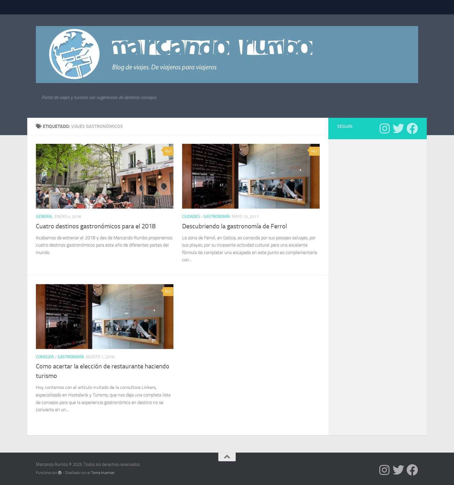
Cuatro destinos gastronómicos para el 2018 (95, 226)
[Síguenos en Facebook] (412, 128)
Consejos (45, 356)
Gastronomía (217, 216)
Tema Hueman (103, 473)
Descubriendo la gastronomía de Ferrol (234, 226)
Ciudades (191, 216)
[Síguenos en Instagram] (384, 128)
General (44, 216)
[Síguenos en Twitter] (398, 128)
